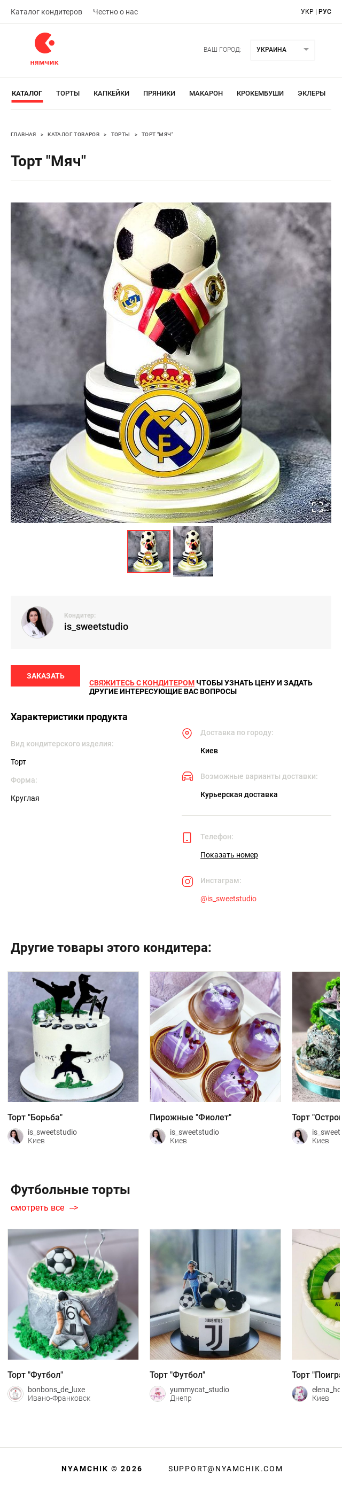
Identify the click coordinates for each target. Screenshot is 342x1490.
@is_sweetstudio (228, 900)
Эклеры (311, 93)
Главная (23, 134)
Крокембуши (260, 93)
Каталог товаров (73, 134)
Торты (68, 93)
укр (307, 11)
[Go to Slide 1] (148, 551)
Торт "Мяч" (157, 134)
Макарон (206, 93)
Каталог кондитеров (46, 11)
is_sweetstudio (96, 626)
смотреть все (37, 1209)
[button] (171, 362)
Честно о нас (115, 11)
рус (324, 11)
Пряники (159, 93)
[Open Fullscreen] (316, 507)
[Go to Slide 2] (193, 551)
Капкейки (111, 93)
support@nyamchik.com (224, 1468)
